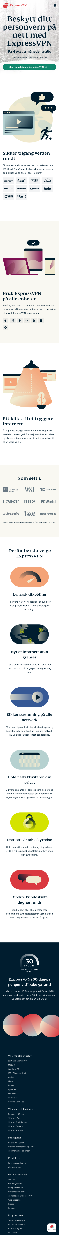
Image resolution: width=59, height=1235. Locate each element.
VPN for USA (13, 1118)
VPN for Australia (15, 1130)
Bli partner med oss (16, 1224)
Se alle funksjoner (16, 1142)
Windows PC (13, 1069)
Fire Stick (12, 1093)
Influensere (13, 1232)
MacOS (11, 1065)
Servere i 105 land (16, 1114)
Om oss (11, 1179)
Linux (10, 1081)
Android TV (13, 1097)
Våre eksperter (14, 1200)
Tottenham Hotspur (16, 1220)
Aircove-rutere (14, 1167)
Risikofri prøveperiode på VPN (21, 1147)
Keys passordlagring (17, 1163)
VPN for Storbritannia (17, 1122)
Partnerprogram (15, 1228)
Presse (11, 1204)
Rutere (11, 1085)
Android (11, 1077)
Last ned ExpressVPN (17, 1061)
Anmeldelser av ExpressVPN (20, 1196)
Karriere (11, 1208)
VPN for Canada (15, 1126)
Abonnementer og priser (19, 1151)
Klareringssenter (15, 1183)
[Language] (55, 5)
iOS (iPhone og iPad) (17, 1073)
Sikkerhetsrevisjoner (17, 1192)
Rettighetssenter (15, 1187)
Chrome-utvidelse (16, 1102)
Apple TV (12, 1089)
